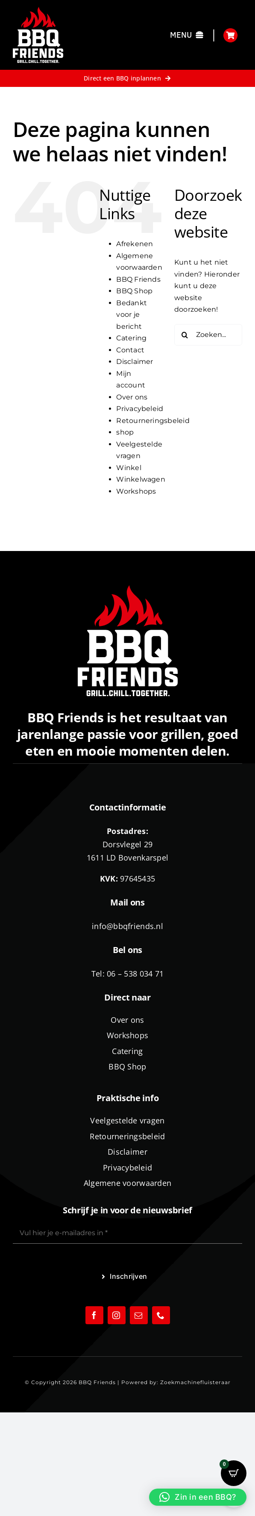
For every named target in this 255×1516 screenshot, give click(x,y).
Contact (130, 350)
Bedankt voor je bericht (131, 315)
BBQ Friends (138, 279)
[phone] (161, 1315)
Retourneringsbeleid (153, 421)
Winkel (128, 468)
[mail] (139, 1315)
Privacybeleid (139, 409)
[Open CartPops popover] (233, 1473)
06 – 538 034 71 (135, 973)
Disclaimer (134, 361)
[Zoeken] (185, 334)
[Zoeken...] (208, 334)
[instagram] (117, 1315)
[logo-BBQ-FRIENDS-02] (38, 10)
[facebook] (94, 1315)
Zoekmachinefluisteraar (195, 1382)
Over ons (131, 397)
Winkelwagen (140, 479)
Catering (131, 338)
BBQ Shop (134, 291)
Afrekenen (134, 244)
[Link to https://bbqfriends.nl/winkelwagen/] (230, 35)
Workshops (136, 491)
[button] (197, 1497)
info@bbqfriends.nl (127, 926)
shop (125, 432)
